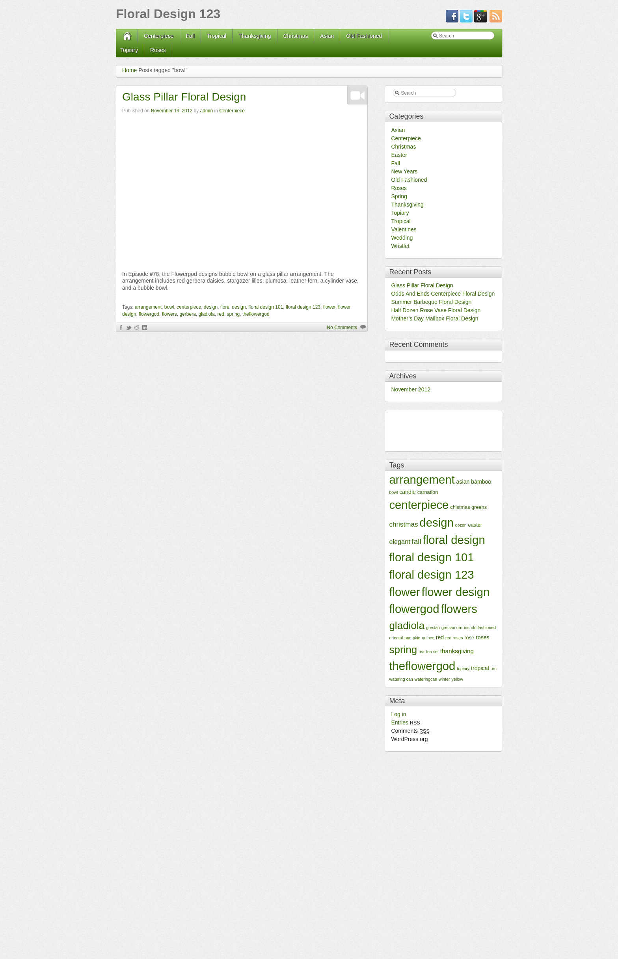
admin (206, 111)
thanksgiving (457, 651)
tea (421, 651)
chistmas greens (468, 507)
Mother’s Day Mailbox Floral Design (434, 318)
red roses (454, 637)
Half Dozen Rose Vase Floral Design (435, 310)
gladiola (206, 314)
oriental (396, 637)
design (211, 307)
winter (444, 679)
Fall (190, 36)
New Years (404, 171)
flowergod (149, 314)
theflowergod (256, 314)
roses (483, 637)
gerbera (187, 314)
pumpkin (412, 637)
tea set (432, 651)
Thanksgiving (254, 36)
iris (466, 627)
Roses (158, 50)
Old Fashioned (364, 36)
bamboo (481, 482)
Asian (327, 36)
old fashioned (483, 627)
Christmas (295, 36)
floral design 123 (303, 307)
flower (329, 307)
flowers (169, 314)
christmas (403, 524)
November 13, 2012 (171, 111)
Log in (398, 714)
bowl (169, 307)
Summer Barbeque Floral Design (431, 302)
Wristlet (400, 246)
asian (463, 482)
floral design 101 (265, 307)
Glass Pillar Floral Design (184, 97)
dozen (461, 525)
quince (428, 637)
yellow (457, 679)
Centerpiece (159, 36)
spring (233, 314)
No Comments (342, 327)
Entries (405, 722)
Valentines (403, 229)
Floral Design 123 (168, 14)
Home (129, 70)
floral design (233, 307)
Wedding (402, 238)
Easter (399, 155)
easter (475, 525)
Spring (399, 196)
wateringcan (426, 679)
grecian (433, 627)
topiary (463, 668)
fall (416, 541)
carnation (427, 492)
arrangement (148, 307)
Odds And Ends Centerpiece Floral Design (443, 293)
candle (407, 492)
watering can (401, 679)
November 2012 (410, 389)
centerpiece (189, 307)
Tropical (216, 36)
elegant (399, 541)
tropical (480, 668)
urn (494, 668)
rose (469, 638)
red (221, 314)
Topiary (129, 50)
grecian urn (451, 627)
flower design (456, 591)
